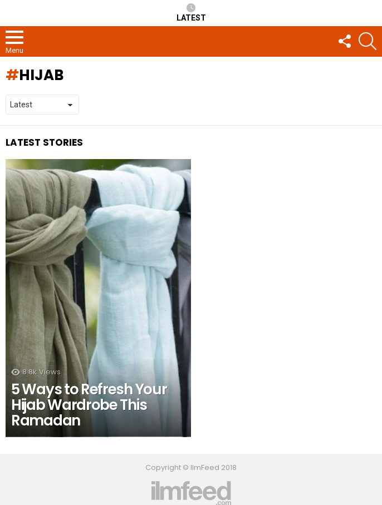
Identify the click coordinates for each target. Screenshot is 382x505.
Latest (191, 12)
